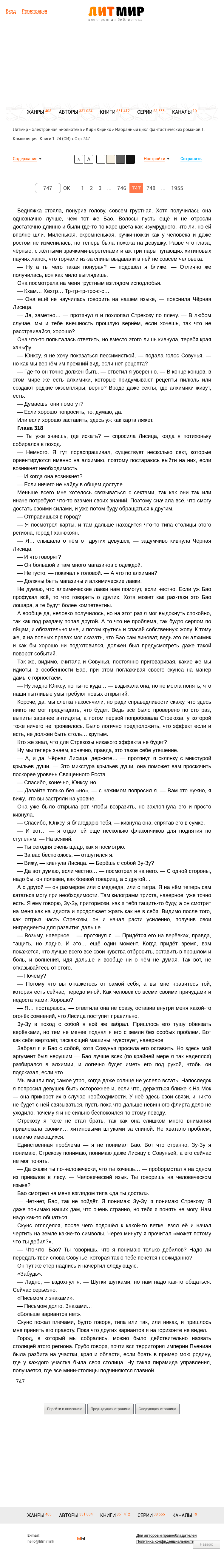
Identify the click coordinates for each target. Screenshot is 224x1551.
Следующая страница (157, 1409)
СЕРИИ (144, 112)
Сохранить (191, 158)
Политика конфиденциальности (165, 1541)
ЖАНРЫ (35, 112)
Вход (11, 11)
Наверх (206, 1544)
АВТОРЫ (68, 112)
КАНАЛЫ (182, 112)
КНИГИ (107, 112)
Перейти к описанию (64, 1409)
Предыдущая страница (110, 1409)
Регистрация (34, 11)
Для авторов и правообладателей (166, 1535)
